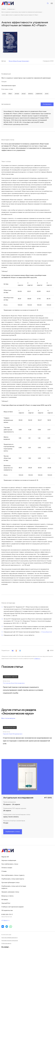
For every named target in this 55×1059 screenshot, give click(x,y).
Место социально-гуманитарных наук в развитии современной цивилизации (21, 12)
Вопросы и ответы (7, 896)
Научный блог (5, 903)
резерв (17, 93)
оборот (10, 93)
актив (4, 93)
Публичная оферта (6, 943)
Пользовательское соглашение (9, 940)
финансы (30, 93)
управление (39, 93)
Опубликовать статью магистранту (12, 879)
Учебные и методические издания (12, 906)
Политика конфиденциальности (9, 937)
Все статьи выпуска (8, 718)
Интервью (4, 899)
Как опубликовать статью (9, 864)
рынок (46, 93)
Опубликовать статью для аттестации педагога (13, 887)
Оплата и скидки (6, 867)
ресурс (24, 93)
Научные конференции (8, 860)
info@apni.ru (37, 658)
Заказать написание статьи (10, 892)
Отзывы (4, 871)
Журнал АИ (5, 856)
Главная (3, 9)
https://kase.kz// (46, 632)
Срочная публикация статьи (10, 882)
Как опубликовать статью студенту (12, 875)
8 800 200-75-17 (7, 914)
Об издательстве (7, 910)
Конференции (11, 9)
